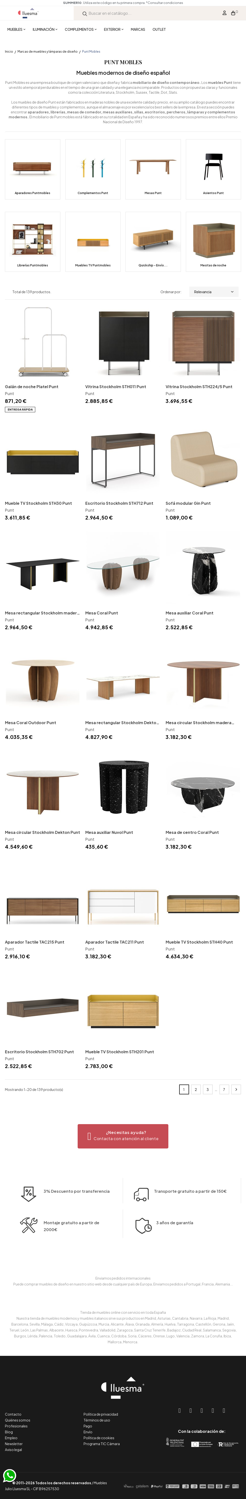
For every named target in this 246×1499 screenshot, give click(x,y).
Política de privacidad (101, 1414)
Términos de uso (97, 1420)
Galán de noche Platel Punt (31, 386)
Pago (88, 1426)
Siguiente (236, 1089)
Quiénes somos (17, 1420)
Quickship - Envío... (153, 265)
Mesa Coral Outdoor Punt (30, 722)
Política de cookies (99, 1438)
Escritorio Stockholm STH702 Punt (39, 1051)
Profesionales (16, 1426)
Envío (88, 1432)
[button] (123, 1136)
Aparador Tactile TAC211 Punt (114, 942)
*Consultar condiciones (164, 3)
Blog (9, 1432)
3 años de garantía (174, 1240)
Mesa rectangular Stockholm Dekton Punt (122, 723)
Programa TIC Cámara (102, 1443)
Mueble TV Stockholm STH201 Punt (119, 1051)
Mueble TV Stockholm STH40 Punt (199, 942)
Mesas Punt (153, 193)
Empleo (11, 1438)
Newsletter (14, 1443)
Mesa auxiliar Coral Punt (189, 612)
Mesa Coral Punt (101, 612)
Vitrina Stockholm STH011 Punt (115, 386)
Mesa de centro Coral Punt (192, 832)
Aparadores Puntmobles (32, 193)
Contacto (13, 1414)
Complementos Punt (93, 193)
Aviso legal (13, 1449)
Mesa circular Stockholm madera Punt (198, 723)
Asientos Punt (213, 193)
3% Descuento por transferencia (77, 1207)
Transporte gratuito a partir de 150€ (190, 1175)
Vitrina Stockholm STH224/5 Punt (199, 386)
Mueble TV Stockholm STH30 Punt (38, 503)
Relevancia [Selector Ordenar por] (214, 292)
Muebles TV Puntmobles (93, 265)
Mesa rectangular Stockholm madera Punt (42, 613)
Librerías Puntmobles (32, 265)
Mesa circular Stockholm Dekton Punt (42, 832)
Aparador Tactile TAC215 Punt (34, 942)
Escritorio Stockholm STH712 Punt (119, 503)
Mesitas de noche (213, 265)
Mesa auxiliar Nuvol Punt (109, 832)
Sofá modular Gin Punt (188, 503)
